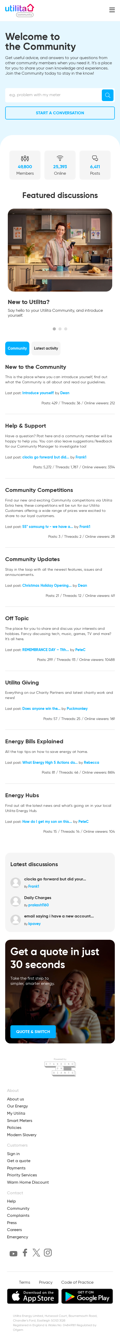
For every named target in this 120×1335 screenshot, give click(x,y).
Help (11, 1201)
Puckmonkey (77, 708)
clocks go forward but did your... (55, 879)
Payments (16, 1168)
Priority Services (22, 1174)
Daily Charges (37, 897)
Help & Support (25, 425)
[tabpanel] (60, 264)
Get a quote (18, 1160)
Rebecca (91, 762)
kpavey (34, 923)
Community (18, 1208)
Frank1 (81, 457)
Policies (14, 1127)
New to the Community (35, 366)
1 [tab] (54, 328)
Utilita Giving (22, 682)
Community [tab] (17, 348)
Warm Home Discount (28, 1182)
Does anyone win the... (41, 708)
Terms (24, 1283)
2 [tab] (60, 328)
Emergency (17, 1236)
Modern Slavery (21, 1134)
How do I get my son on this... (47, 821)
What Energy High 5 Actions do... (50, 762)
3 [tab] (65, 328)
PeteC (80, 649)
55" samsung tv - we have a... (47, 526)
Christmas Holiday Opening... (47, 585)
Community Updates (32, 559)
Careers (14, 1229)
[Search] (108, 95)
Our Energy (17, 1106)
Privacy (45, 1283)
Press (12, 1222)
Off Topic (17, 618)
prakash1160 (38, 905)
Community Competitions (39, 489)
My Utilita (16, 1113)
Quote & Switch (33, 1031)
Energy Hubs (22, 795)
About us (15, 1099)
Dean (64, 393)
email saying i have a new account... (59, 916)
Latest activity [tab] (46, 348)
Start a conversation (60, 113)
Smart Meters (19, 1120)
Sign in (13, 1153)
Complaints (18, 1215)
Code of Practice (77, 1283)
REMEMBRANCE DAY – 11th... (45, 649)
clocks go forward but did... (45, 457)
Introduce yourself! (38, 393)
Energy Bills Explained (34, 741)
